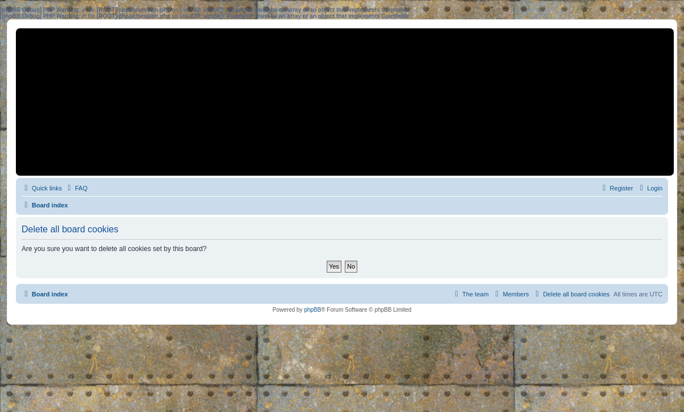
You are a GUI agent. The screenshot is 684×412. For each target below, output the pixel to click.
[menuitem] (76, 188)
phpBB (312, 310)
